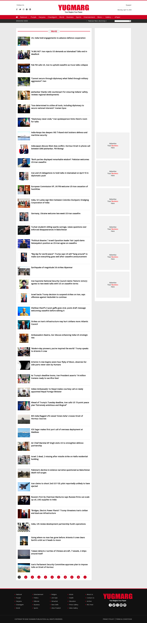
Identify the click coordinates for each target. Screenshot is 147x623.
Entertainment (89, 17)
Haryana (42, 17)
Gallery (108, 17)
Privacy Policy (108, 619)
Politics (36, 598)
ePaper (117, 17)
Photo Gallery (73, 605)
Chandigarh (52, 17)
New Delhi (54, 605)
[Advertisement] (112, 146)
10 (78, 577)
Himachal (54, 601)
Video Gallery (73, 608)
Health (71, 598)
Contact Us (90, 598)
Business (70, 17)
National (23, 17)
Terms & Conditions (124, 619)
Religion (54, 594)
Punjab (33, 17)
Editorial (36, 601)
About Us (90, 594)
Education (72, 601)
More (99, 17)
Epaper (128, 5)
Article (71, 594)
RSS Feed (90, 605)
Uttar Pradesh (56, 608)
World (61, 17)
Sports (78, 17)
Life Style (54, 598)
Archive (89, 601)
